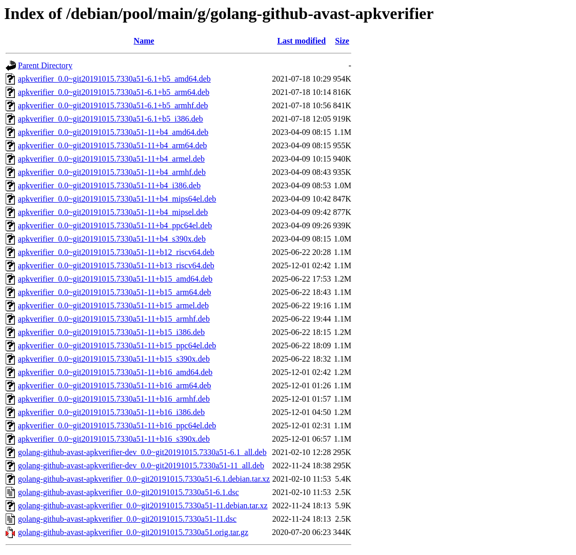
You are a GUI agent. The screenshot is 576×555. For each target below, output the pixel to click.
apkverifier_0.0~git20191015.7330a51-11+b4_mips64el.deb (117, 198)
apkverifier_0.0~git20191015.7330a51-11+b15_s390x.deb (114, 358)
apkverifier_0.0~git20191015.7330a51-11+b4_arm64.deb (112, 145)
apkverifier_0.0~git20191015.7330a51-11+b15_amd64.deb (115, 278)
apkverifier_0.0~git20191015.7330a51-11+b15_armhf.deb (114, 318)
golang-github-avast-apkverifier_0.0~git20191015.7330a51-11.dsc (127, 518)
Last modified (301, 40)
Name (144, 40)
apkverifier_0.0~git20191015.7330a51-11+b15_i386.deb (111, 332)
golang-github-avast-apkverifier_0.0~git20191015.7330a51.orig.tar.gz (133, 532)
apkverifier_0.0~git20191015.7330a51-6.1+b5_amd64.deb (114, 78)
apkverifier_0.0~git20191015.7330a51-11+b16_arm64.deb (114, 385)
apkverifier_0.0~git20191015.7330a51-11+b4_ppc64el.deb (115, 225)
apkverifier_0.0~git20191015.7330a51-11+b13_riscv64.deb (116, 265)
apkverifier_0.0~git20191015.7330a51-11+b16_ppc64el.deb (117, 425)
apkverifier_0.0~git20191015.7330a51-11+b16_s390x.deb (114, 438)
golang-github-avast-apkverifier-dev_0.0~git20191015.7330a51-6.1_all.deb (142, 452)
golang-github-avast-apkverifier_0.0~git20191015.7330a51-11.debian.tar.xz (143, 505)
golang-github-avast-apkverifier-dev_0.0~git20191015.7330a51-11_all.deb (141, 465)
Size (342, 40)
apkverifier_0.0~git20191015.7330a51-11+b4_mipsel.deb (113, 212)
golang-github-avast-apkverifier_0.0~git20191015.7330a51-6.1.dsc (128, 492)
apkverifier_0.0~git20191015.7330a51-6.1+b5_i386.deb (110, 118)
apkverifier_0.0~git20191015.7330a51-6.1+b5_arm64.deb (113, 92)
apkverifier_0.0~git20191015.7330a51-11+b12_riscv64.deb (116, 252)
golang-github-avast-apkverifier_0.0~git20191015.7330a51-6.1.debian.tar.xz (144, 478)
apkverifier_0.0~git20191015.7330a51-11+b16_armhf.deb (114, 398)
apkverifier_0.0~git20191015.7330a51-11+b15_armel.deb (113, 305)
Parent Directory (45, 65)
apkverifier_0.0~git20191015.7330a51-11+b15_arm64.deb (114, 292)
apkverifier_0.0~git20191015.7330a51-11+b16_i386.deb (111, 412)
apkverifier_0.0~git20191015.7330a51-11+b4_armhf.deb (112, 172)
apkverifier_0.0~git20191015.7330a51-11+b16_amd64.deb (115, 372)
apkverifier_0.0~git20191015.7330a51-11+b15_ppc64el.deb (117, 345)
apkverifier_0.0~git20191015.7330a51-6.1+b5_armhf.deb (113, 105)
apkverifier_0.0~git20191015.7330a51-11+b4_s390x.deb (112, 238)
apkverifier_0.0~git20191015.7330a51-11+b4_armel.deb (111, 158)
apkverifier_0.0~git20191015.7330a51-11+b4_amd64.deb (113, 132)
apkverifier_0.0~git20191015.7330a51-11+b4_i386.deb (109, 185)
